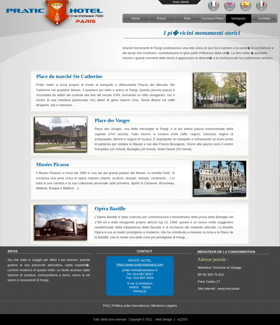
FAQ (106, 305)
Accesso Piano (213, 18)
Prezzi (161, 18)
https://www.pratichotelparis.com (139, 264)
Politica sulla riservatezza (130, 305)
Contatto (264, 18)
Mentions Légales (164, 305)
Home (135, 18)
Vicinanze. (238, 18)
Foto (187, 18)
